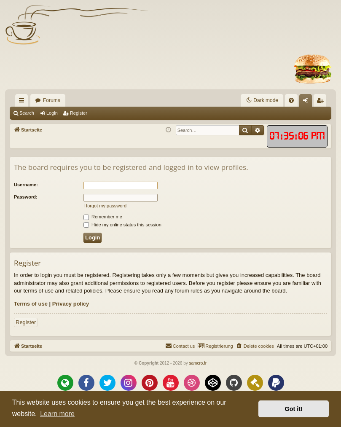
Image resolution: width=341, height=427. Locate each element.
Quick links (23, 102)
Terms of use (31, 304)
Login (52, 112)
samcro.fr (198, 363)
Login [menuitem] (307, 102)
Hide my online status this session (122, 224)
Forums (51, 100)
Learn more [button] (57, 413)
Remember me (102, 216)
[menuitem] (211, 100)
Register (78, 112)
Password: (26, 196)
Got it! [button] (294, 409)
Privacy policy (70, 304)
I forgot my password (104, 205)
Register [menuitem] (321, 102)
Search (26, 112)
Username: (26, 184)
